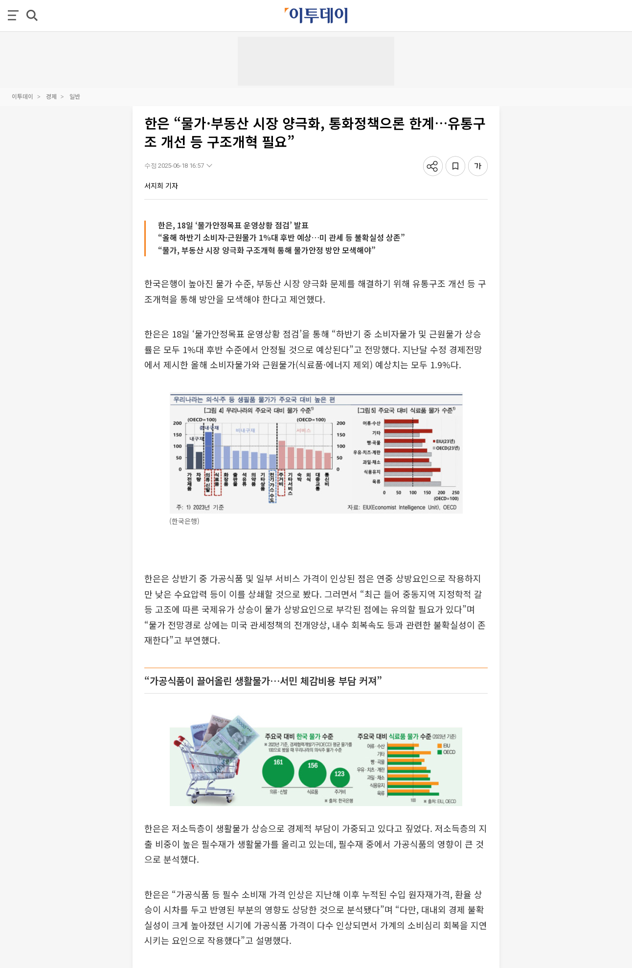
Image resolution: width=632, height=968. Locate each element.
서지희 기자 (161, 185)
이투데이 (22, 96)
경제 (51, 96)
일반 (74, 96)
